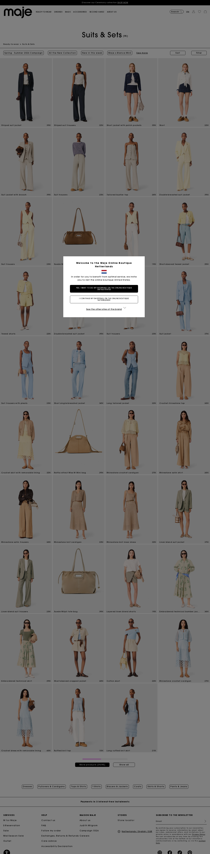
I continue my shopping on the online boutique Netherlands (105, 299)
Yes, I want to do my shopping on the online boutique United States (105, 289)
